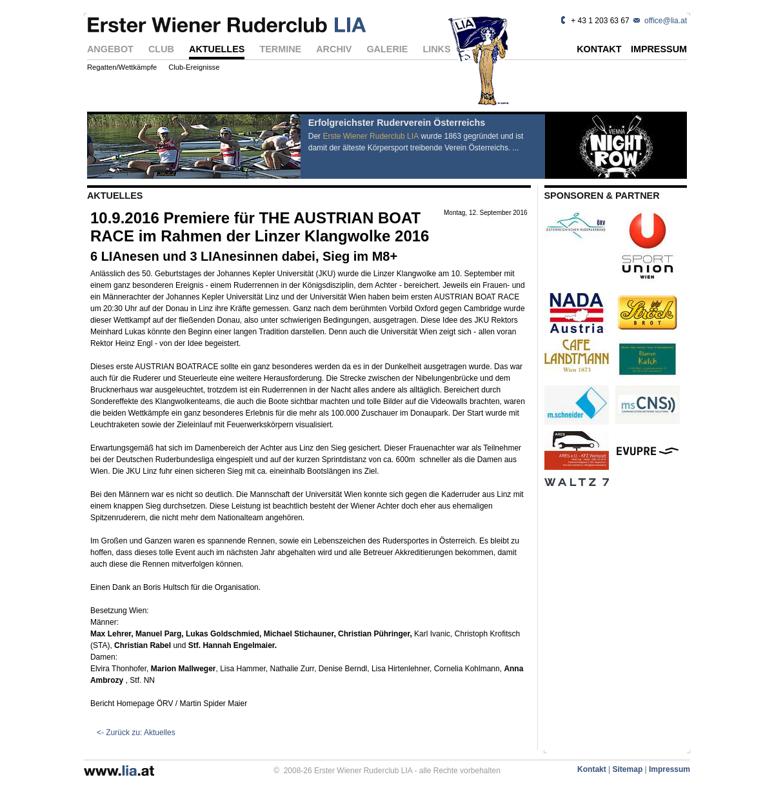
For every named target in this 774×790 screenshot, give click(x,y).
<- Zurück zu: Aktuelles (136, 732)
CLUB (161, 49)
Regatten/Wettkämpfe (122, 67)
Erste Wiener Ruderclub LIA (370, 136)
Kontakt (591, 769)
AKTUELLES (216, 49)
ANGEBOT (110, 49)
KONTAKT (599, 49)
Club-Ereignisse (193, 67)
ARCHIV (334, 49)
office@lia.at (665, 20)
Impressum (669, 769)
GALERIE (387, 49)
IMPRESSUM (659, 49)
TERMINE (280, 49)
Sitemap (628, 769)
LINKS (436, 49)
